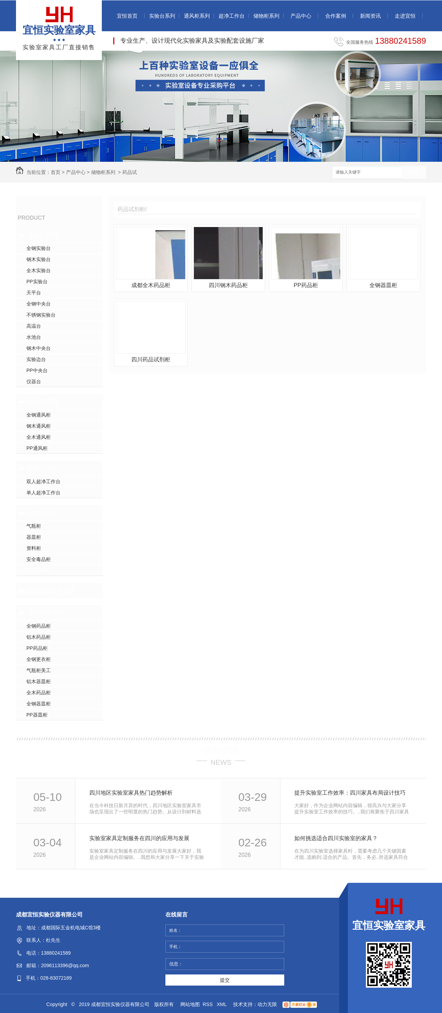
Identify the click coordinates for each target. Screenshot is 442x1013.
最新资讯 (221, 750)
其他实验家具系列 (51, 590)
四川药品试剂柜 (150, 359)
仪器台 (33, 381)
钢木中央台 (38, 348)
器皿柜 (33, 537)
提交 (225, 980)
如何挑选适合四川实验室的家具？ (336, 838)
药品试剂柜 (38, 570)
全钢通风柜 (38, 415)
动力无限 (267, 1004)
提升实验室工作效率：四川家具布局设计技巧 (350, 793)
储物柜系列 (266, 16)
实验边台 (36, 359)
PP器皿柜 (37, 715)
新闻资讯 (370, 16)
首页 (55, 172)
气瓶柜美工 (38, 670)
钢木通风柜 (38, 426)
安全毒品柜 (38, 559)
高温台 (33, 326)
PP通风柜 (37, 448)
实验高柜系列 (45, 612)
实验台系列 (162, 16)
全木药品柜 (38, 692)
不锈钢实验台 (41, 315)
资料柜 (33, 548)
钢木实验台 (38, 259)
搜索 (413, 173)
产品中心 (300, 16)
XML (222, 1004)
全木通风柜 (38, 437)
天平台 (33, 292)
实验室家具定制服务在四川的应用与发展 (139, 838)
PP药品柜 (37, 648)
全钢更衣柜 (38, 659)
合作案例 (335, 16)
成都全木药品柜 (150, 285)
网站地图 (190, 1004)
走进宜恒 (405, 16)
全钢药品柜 (38, 626)
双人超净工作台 (43, 481)
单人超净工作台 (43, 492)
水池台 (33, 337)
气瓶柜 (33, 526)
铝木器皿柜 (38, 681)
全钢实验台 (38, 248)
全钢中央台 (38, 304)
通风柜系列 (197, 16)
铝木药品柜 (38, 637)
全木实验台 (38, 270)
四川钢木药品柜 (228, 285)
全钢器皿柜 (38, 703)
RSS (208, 1004)
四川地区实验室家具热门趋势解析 (131, 793)
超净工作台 (232, 16)
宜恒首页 (127, 16)
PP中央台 (37, 370)
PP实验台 (37, 281)
